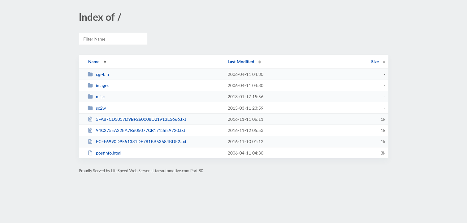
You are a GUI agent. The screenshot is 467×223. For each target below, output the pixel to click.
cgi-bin (98, 74)
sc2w (97, 108)
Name (94, 61)
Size (375, 61)
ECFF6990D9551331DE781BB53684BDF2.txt (137, 141)
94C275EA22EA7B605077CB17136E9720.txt (136, 130)
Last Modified (241, 61)
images (98, 85)
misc (96, 96)
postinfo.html (105, 152)
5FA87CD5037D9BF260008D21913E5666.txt (137, 119)
